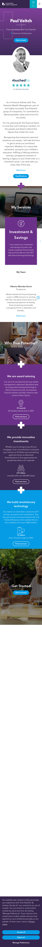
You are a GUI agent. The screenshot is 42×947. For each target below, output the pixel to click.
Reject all (21, 937)
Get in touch (21, 40)
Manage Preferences (21, 943)
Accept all (21, 932)
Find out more (21, 417)
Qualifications (21, 176)
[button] (40, 241)
